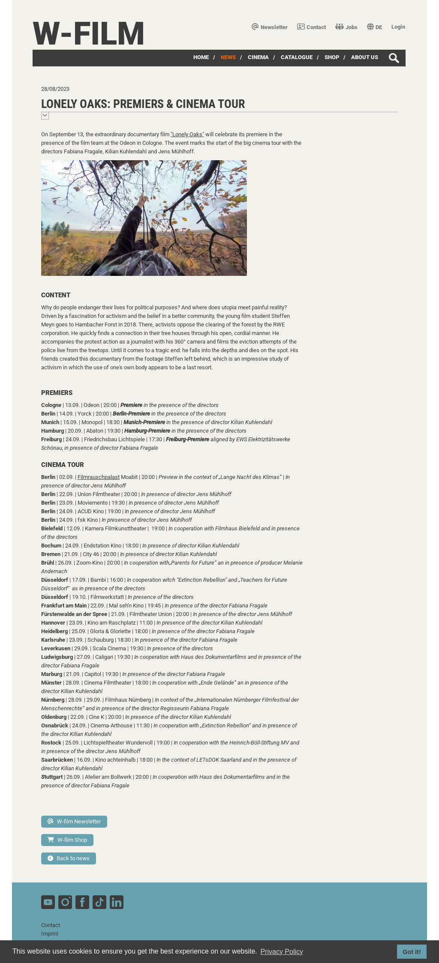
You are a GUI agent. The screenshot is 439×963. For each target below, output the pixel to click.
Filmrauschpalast (99, 477)
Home (201, 57)
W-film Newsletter (74, 821)
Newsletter (270, 27)
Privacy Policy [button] (281, 951)
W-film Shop (67, 840)
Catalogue (297, 57)
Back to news (69, 858)
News (228, 57)
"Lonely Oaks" (187, 134)
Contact (311, 27)
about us (364, 57)
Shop (332, 57)
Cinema (258, 57)
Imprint (49, 933)
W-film (89, 33)
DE (374, 27)
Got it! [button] (412, 951)
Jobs (346, 27)
